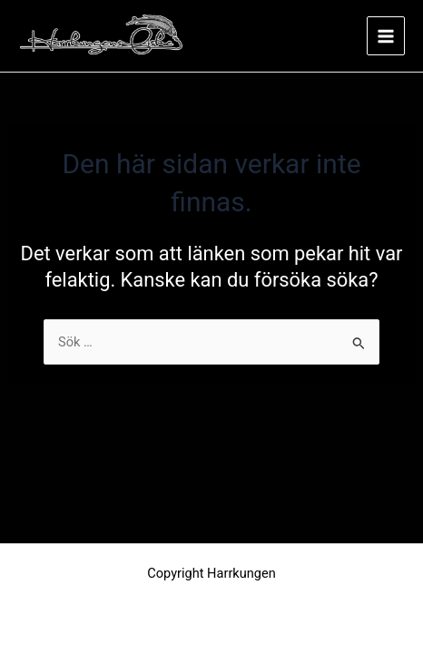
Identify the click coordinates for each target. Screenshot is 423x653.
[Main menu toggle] (386, 35)
